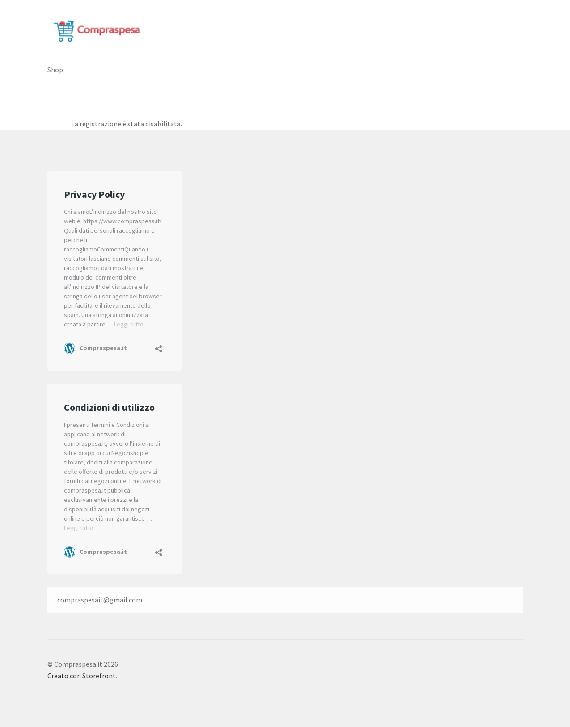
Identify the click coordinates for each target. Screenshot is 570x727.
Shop (55, 69)
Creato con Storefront (81, 675)
